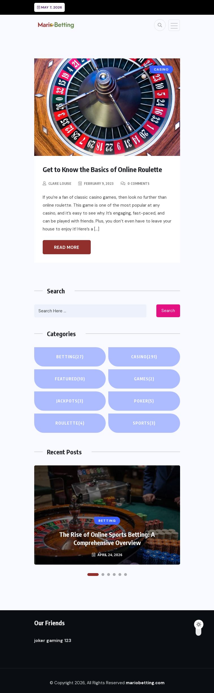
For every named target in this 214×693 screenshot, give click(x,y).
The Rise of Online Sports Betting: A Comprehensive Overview (107, 538)
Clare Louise (59, 183)
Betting (70, 357)
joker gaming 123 (52, 640)
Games (144, 379)
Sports (144, 423)
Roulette (70, 423)
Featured (70, 379)
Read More (66, 247)
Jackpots (69, 401)
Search (168, 310)
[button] (93, 574)
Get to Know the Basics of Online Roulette (102, 169)
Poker (144, 401)
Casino (144, 357)
